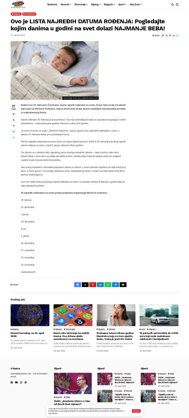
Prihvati (136, 411)
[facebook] (12, 382)
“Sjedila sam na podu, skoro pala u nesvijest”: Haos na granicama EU (124, 397)
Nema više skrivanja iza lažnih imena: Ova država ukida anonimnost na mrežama (71, 336)
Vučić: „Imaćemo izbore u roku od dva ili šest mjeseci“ (72, 402)
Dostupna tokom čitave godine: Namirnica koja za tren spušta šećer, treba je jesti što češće (115, 336)
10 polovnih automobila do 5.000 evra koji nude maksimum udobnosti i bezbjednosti (159, 336)
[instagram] (21, 382)
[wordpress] (26, 382)
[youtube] (16, 382)
